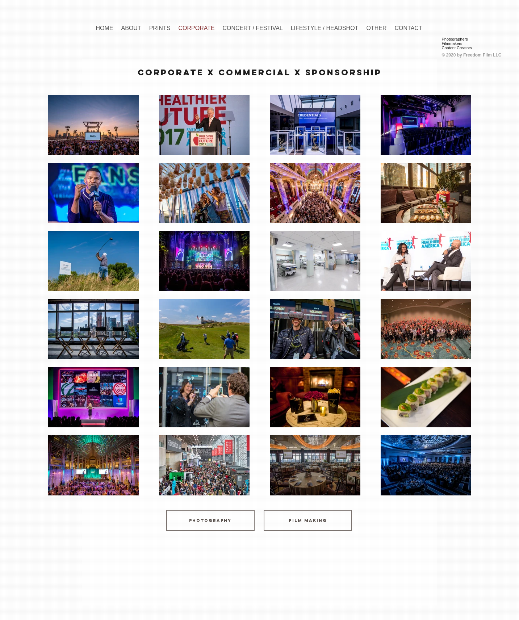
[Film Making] (308, 520)
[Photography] (210, 520)
